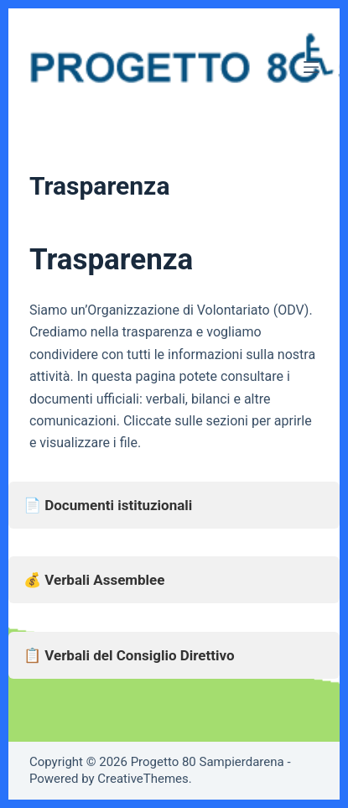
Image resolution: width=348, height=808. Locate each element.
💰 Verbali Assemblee (93, 579)
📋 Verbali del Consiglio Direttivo (129, 655)
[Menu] (311, 67)
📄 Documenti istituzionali (107, 505)
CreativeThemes (143, 778)
